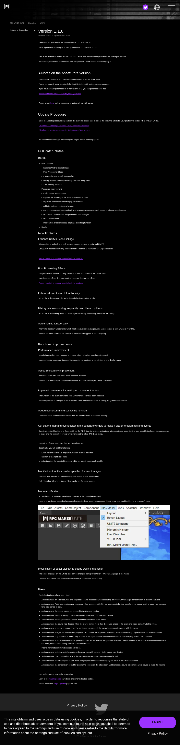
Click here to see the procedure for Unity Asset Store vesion (64, 126)
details (109, 728)
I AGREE (158, 722)
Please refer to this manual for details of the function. (61, 258)
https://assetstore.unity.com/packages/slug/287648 (60, 93)
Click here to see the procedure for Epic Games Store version (64, 130)
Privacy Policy (157, 733)
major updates (55, 679)
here (52, 103)
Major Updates (59, 684)
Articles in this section (23, 30)
